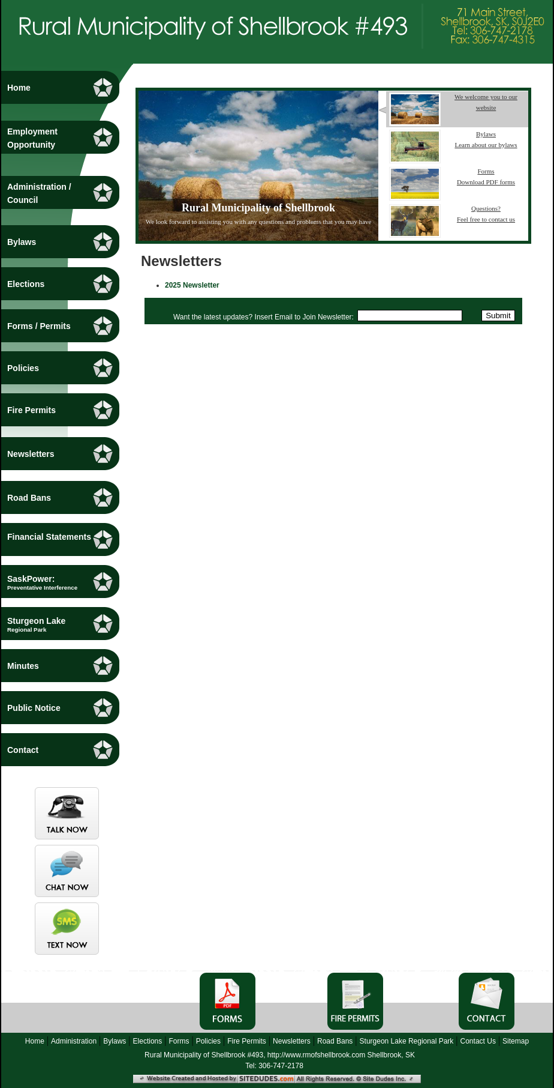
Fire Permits (246, 1041)
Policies (208, 1041)
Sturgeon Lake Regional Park (407, 1041)
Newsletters (292, 1041)
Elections (147, 1041)
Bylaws (114, 1041)
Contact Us (478, 1041)
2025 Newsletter (192, 285)
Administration (74, 1041)
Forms (178, 1041)
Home (34, 1041)
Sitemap (515, 1041)
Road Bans (335, 1041)
